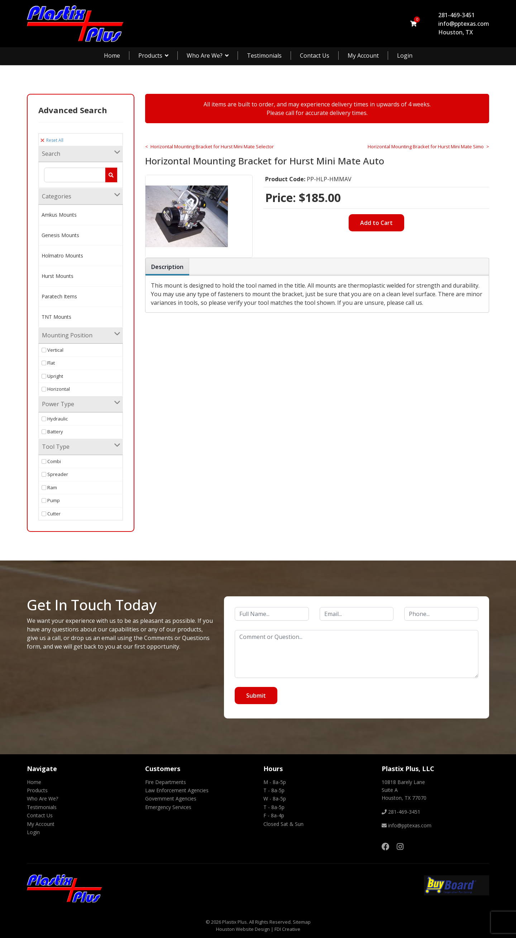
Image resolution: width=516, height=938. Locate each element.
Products (150, 55)
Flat (48, 363)
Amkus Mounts (59, 214)
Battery (52, 431)
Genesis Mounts (60, 235)
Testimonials (264, 55)
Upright (52, 376)
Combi (51, 461)
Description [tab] (167, 267)
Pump (51, 500)
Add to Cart (376, 223)
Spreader (55, 474)
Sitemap (302, 922)
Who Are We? (205, 55)
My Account (363, 55)
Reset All (51, 140)
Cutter (51, 513)
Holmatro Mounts (62, 255)
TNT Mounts (56, 316)
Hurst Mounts (57, 276)
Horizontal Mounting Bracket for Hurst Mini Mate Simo (426, 146)
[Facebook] (386, 846)
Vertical (52, 350)
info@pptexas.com (463, 24)
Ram (49, 487)
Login (404, 55)
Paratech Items (59, 296)
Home (112, 55)
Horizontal (56, 389)
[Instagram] (400, 846)
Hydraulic (55, 418)
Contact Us (314, 55)
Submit (256, 695)
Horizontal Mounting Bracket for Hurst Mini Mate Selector (212, 146)
